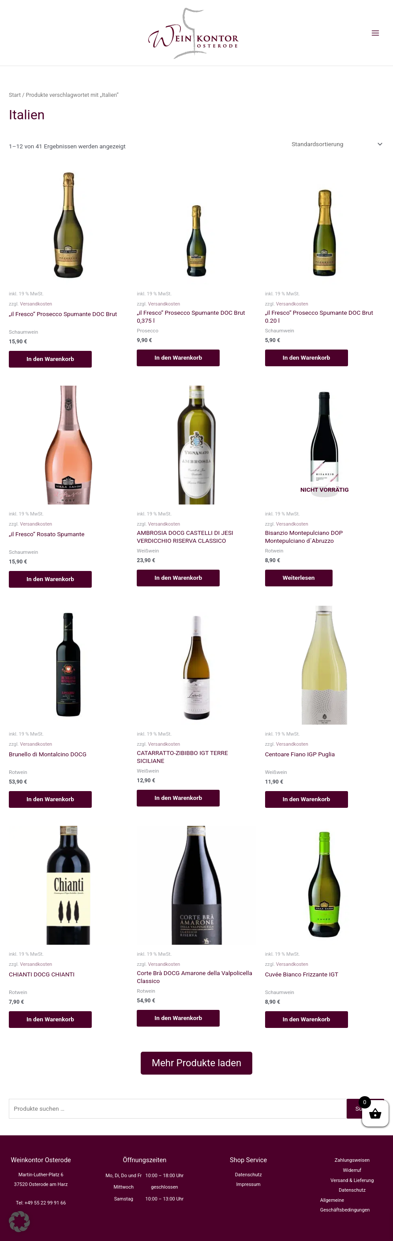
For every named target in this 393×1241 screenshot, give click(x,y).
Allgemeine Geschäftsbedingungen (345, 1205)
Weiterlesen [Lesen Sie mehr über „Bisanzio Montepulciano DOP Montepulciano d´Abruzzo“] (299, 577)
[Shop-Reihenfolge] (336, 144)
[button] (19, 1221)
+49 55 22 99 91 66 (45, 1203)
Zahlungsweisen (352, 1160)
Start (15, 95)
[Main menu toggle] (375, 32)
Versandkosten (36, 304)
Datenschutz (248, 1175)
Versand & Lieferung (352, 1180)
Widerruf (352, 1170)
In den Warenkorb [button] (50, 358)
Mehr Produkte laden (196, 1062)
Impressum (248, 1184)
